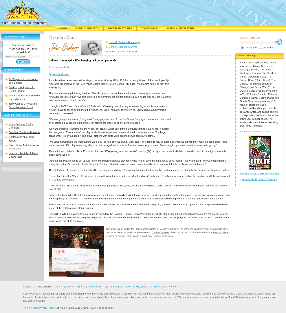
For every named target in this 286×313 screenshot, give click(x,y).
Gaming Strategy (87, 28)
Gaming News (150, 28)
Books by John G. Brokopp (123, 51)
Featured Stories (120, 28)
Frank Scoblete (142, 229)
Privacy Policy (46, 307)
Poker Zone (131, 286)
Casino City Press (160, 232)
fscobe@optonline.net (163, 236)
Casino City (59, 286)
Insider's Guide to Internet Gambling (259, 173)
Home (63, 28)
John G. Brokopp (61, 74)
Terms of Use (30, 307)
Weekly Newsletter (181, 28)
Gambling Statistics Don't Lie (24, 132)
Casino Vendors (169, 286)
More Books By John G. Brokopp (259, 179)
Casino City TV (97, 286)
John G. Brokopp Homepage (124, 42)
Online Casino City (77, 286)
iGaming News (115, 286)
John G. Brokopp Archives (123, 47)
